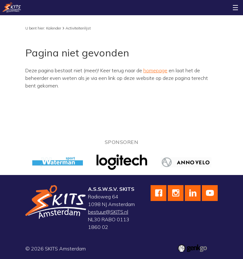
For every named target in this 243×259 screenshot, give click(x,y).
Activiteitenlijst (78, 28)
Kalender (53, 28)
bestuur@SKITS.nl (108, 212)
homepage (155, 70)
